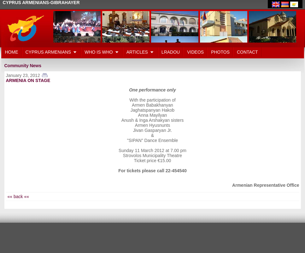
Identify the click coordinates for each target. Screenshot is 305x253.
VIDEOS (195, 52)
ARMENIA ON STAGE (28, 80)
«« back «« (18, 196)
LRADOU (170, 52)
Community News (22, 65)
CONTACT (247, 52)
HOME (11, 52)
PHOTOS (220, 52)
